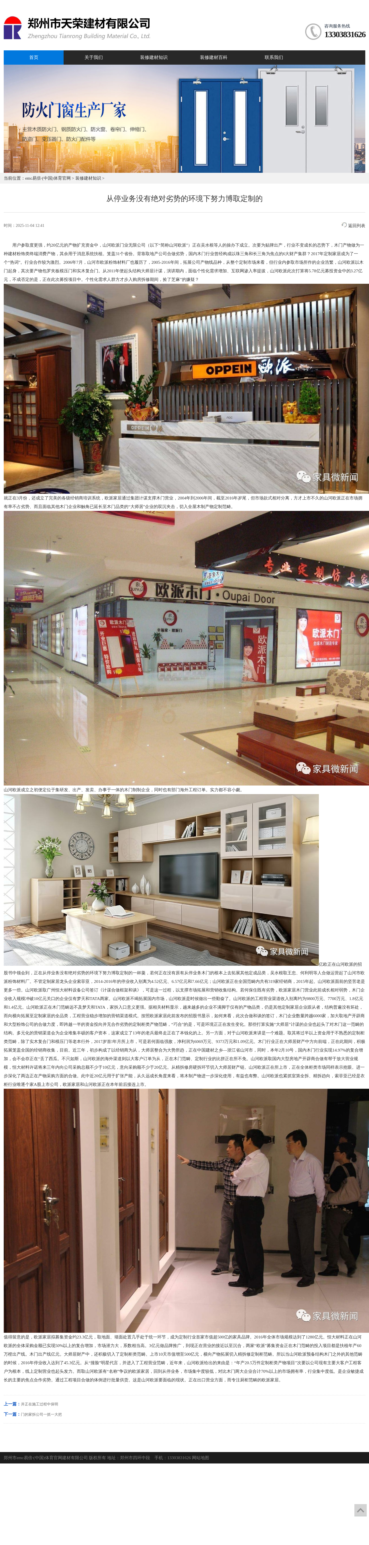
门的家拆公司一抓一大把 (41, 1414)
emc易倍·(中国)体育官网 (48, 178)
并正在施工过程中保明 (39, 1404)
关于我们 (94, 57)
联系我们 (274, 57)
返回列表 (353, 225)
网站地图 (200, 1457)
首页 (33, 57)
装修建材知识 (154, 57)
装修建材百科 (213, 57)
